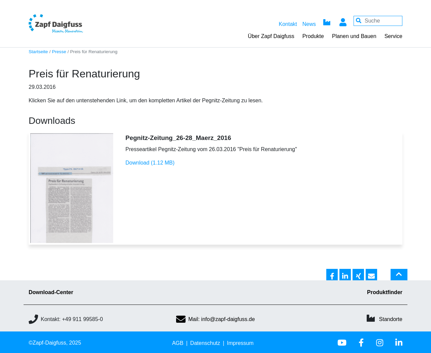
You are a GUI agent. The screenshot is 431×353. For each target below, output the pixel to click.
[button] (332, 275)
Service (393, 36)
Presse (59, 51)
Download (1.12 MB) (150, 163)
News (309, 24)
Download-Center (51, 292)
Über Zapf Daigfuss (271, 36)
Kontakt (288, 24)
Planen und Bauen (354, 36)
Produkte (313, 36)
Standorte (390, 319)
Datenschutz (205, 343)
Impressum (240, 343)
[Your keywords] (378, 21)
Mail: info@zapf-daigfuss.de (215, 319)
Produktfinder (384, 292)
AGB (178, 343)
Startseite (38, 51)
